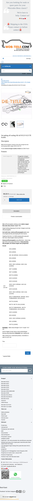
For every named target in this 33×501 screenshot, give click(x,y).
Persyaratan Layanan (6, 436)
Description (16, 211)
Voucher (3, 419)
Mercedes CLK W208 (6, 406)
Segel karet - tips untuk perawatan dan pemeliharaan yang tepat (16, 440)
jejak (2, 431)
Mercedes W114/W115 (6, 396)
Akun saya (3, 409)
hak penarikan (4, 432)
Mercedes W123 (5, 381)
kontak (24, 73)
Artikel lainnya (4, 402)
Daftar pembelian (5, 412)
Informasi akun (4, 417)
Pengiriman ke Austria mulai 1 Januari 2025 (11, 452)
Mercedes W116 (5, 398)
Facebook (2, 491)
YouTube (7, 491)
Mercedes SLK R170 (6, 404)
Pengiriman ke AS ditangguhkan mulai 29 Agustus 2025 (14, 451)
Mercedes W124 (5, 389)
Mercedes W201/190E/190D (8, 391)
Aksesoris (3, 400)
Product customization (16, 216)
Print (5, 186)
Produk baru (4, 425)
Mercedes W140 (5, 387)
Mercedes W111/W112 (6, 394)
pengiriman (3, 449)
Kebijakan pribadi (5, 438)
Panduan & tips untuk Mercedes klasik (10, 456)
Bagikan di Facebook (8, 183)
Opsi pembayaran (5, 434)
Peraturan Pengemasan (6, 454)
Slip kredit (3, 414)
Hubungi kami (4, 427)
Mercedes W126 (5, 385)
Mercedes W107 (5, 383)
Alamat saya (4, 416)
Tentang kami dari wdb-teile (7, 429)
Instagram (12, 491)
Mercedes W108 (5, 393)
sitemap (29, 73)
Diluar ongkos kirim (20, 194)
